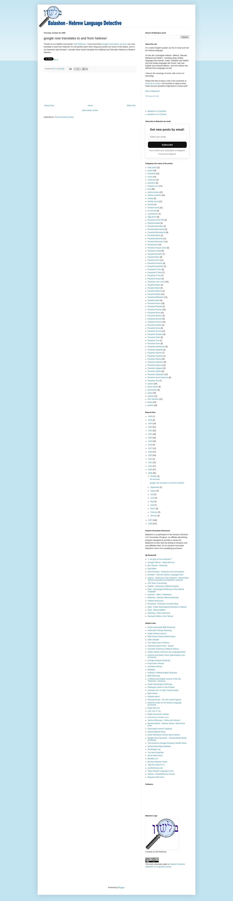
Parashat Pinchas (155, 310)
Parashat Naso (154, 300)
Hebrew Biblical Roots (156, 732)
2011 (150, 462)
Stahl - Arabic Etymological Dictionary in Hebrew (167, 607)
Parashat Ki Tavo (154, 269)
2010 (150, 466)
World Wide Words (155, 756)
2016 (150, 452)
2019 (150, 441)
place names (153, 387)
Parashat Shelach (155, 316)
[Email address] (167, 136)
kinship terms (153, 201)
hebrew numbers (154, 195)
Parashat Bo (153, 245)
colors (150, 177)
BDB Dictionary (154, 676)
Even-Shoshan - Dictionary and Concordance (166, 572)
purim (150, 393)
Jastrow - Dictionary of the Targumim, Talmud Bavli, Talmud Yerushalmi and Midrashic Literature (168, 579)
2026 (150, 416)
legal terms (152, 217)
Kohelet (151, 204)
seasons (151, 396)
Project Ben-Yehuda (156, 663)
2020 (150, 438)
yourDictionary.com (155, 768)
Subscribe (167, 144)
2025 (150, 420)
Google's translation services (114, 44)
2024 (150, 423)
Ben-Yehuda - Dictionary (157, 565)
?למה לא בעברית (152, 96)
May (152, 501)
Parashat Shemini (155, 319)
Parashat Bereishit (155, 239)
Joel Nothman (79, 44)
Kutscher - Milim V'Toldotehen (160, 594)
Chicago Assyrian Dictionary (159, 660)
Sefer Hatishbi (153, 640)
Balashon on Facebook (157, 111)
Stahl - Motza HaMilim (156, 610)
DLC (54, 69)
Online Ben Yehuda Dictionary (160, 630)
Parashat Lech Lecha (156, 282)
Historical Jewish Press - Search (161, 646)
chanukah (151, 174)
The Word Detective (156, 752)
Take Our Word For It (156, 765)
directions (151, 183)
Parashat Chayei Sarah (157, 248)
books (150, 171)
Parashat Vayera (154, 359)
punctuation (152, 390)
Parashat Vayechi (155, 353)
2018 (150, 445)
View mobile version (90, 110)
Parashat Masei (154, 285)
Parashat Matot (154, 288)
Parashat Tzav (153, 340)
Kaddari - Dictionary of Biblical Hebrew (163, 586)
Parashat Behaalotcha (156, 232)
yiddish (150, 405)
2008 (150, 473)
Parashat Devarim (155, 254)
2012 (150, 459)
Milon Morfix (152, 693)
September (155, 487)
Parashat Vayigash (155, 368)
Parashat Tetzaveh (155, 334)
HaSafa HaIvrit (153, 696)
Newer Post (49, 106)
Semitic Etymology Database (159, 746)
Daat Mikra (152, 569)
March (153, 508)
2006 (150, 524)
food (149, 189)
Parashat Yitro (153, 381)
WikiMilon (151, 670)
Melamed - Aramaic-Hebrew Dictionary (163, 598)
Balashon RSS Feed (156, 777)
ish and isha (155, 479)
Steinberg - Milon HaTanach (159, 613)
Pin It (56, 60)
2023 (150, 427)
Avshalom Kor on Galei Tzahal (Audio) (163, 690)
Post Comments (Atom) (64, 117)
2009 (150, 470)
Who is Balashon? (152, 91)
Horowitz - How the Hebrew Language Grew (165, 575)
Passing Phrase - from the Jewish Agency (164, 700)
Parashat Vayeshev (155, 362)
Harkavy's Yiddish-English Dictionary (162, 673)
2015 (150, 455)
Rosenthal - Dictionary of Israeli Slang (163, 604)
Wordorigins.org (154, 749)
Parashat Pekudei (155, 306)
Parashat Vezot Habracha (158, 377)
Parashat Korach (154, 279)
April (152, 505)
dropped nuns (153, 186)
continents (152, 180)
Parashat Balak (154, 223)
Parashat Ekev (153, 257)
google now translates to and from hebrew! (167, 483)
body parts (152, 167)
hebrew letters (153, 192)
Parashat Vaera (154, 343)
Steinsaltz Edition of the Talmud (160, 616)
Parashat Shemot (155, 322)
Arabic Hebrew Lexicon (157, 633)
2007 (150, 520)
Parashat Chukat (154, 251)
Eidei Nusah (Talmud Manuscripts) (161, 636)
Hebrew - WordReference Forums (161, 774)
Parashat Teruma (154, 331)
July (152, 494)
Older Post (131, 106)
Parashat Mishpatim (156, 297)
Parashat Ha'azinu (155, 263)
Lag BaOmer (153, 214)
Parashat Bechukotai (156, 229)
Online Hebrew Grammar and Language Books (167, 652)
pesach (151, 384)
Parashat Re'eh (154, 313)
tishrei (150, 402)
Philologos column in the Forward (161, 687)
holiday (150, 198)
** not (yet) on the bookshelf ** (160, 559)
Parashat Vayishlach (156, 374)
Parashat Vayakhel (155, 350)
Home (90, 106)
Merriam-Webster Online (157, 762)
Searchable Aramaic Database (160, 729)
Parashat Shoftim (155, 325)
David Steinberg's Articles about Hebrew (164, 735)
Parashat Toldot (154, 337)
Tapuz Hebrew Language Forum (161, 771)
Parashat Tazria (154, 328)
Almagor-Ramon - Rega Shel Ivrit (161, 562)
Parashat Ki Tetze (155, 272)
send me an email (152, 83)
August (153, 491)
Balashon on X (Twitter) (157, 114)
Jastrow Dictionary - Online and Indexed (164, 720)
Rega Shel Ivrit (154, 708)
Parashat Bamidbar (155, 226)
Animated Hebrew (155, 666)
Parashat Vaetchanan (156, 347)
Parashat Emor (154, 260)
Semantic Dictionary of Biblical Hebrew (163, 649)
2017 (150, 448)
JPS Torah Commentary (157, 583)
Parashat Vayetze (155, 365)
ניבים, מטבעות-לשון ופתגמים (158, 717)
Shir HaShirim (153, 399)
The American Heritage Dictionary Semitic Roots (167, 743)
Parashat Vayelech (155, 356)
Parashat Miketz (154, 294)
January (153, 516)
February (154, 512)
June (152, 498)
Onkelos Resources (156, 601)
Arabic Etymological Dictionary (160, 684)
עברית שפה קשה (154, 711)
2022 (150, 431)
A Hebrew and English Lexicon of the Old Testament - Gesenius (164, 680)
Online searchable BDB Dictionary (161, 627)
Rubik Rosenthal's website (158, 714)
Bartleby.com (153, 759)
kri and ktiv (152, 211)
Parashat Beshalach (156, 242)
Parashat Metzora (155, 291)
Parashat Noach (154, 303)
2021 (150, 434)
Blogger (121, 887)
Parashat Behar (154, 235)
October (153, 476)
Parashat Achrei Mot (156, 220)
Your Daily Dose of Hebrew (158, 643)
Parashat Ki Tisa (154, 275)
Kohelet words (153, 208)
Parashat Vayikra (154, 371)
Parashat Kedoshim (156, 266)
